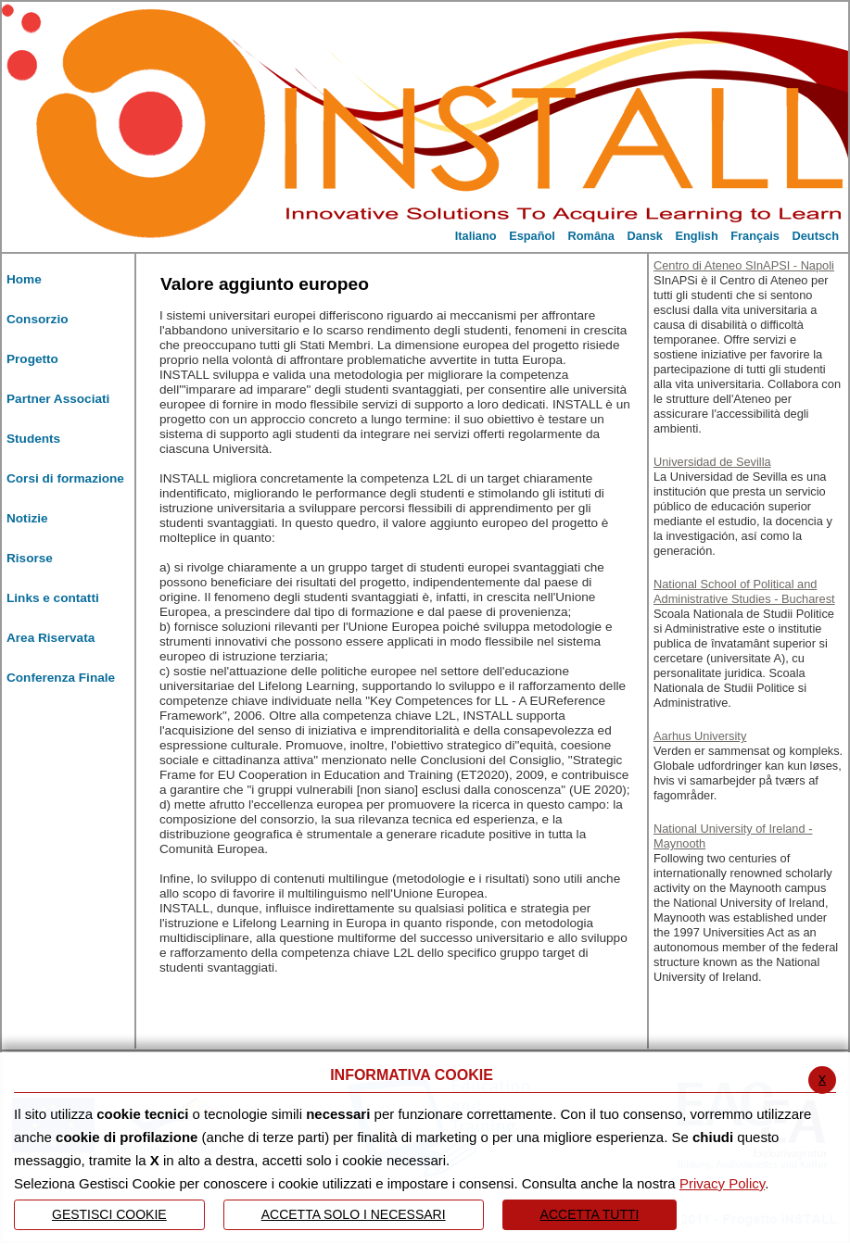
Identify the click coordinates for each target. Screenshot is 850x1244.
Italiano (476, 236)
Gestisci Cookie (109, 1214)
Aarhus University (699, 736)
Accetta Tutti (590, 1214)
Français (755, 236)
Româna (591, 236)
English (697, 236)
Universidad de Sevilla (712, 462)
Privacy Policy (722, 1183)
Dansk (645, 236)
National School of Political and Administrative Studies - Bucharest (744, 591)
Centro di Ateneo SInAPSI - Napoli (743, 265)
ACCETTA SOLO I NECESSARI (353, 1214)
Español (532, 236)
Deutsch (816, 236)
